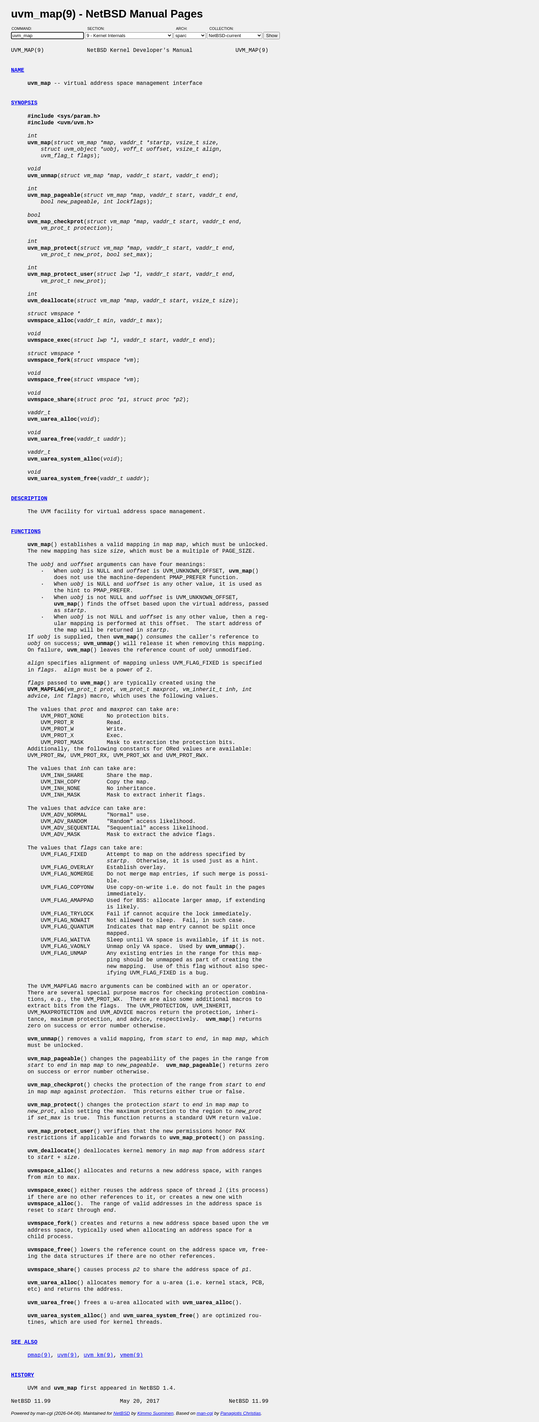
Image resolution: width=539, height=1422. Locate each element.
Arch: (185, 28)
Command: (24, 28)
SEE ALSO (24, 1342)
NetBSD (121, 1413)
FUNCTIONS (26, 531)
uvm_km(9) (98, 1355)
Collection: (221, 28)
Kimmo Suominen (155, 1413)
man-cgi (205, 1413)
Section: (97, 28)
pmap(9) (39, 1355)
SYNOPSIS (24, 103)
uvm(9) (67, 1355)
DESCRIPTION (29, 499)
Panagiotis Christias (240, 1413)
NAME (17, 70)
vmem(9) (131, 1355)
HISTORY (22, 1375)
